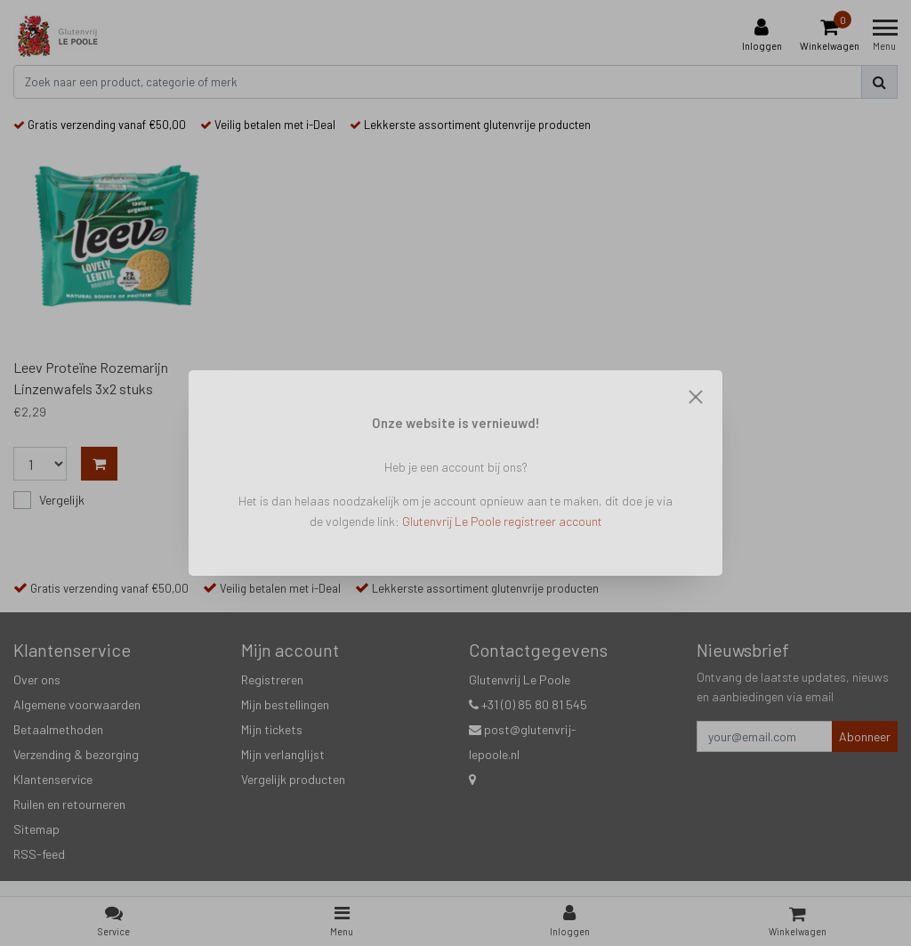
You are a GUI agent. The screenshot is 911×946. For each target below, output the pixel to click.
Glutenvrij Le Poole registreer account (502, 521)
